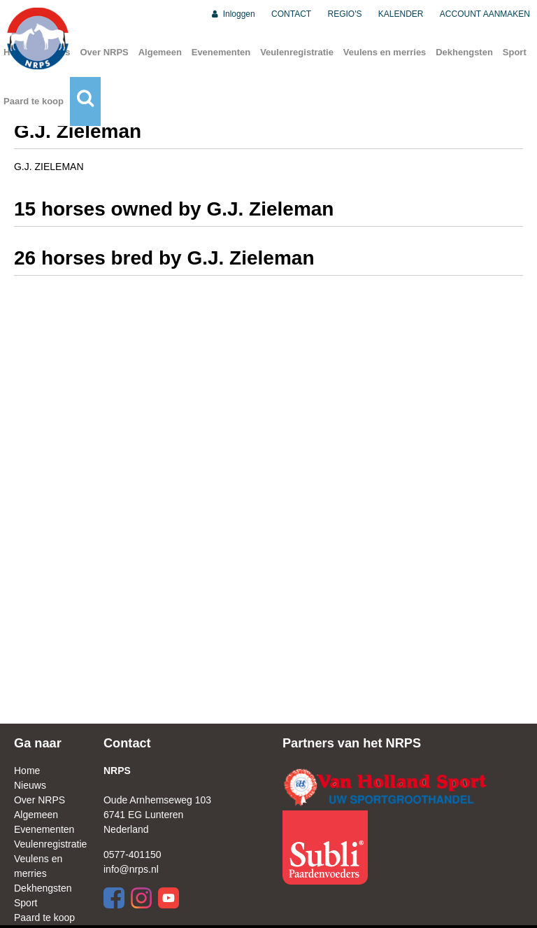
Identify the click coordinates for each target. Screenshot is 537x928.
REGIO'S (345, 14)
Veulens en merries (385, 52)
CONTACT (291, 14)
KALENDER (401, 14)
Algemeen (160, 52)
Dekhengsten (464, 52)
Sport (515, 52)
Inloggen (232, 14)
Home (27, 770)
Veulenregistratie (297, 52)
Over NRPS (104, 52)
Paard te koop (33, 101)
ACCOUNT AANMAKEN (485, 14)
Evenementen (221, 52)
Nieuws (30, 785)
